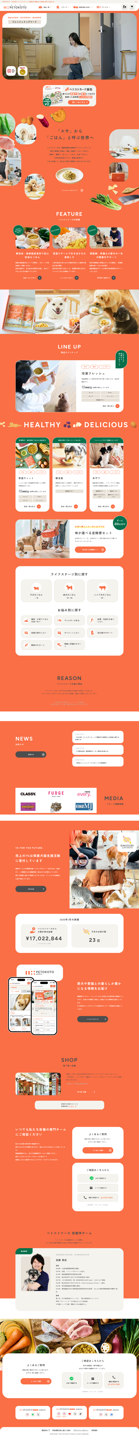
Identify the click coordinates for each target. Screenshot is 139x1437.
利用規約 (94, 1430)
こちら (72, 1106)
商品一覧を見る (111, 406)
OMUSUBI (36, 889)
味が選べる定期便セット (93, 549)
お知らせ (36, 754)
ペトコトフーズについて (72, 190)
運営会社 (46, 1430)
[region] (69, 95)
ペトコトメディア (96, 1019)
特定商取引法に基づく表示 (61, 1430)
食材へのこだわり (32, 278)
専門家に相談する (106, 278)
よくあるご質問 (102, 1150)
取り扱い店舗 (86, 1092)
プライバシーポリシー (81, 1430)
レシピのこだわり (69, 278)
